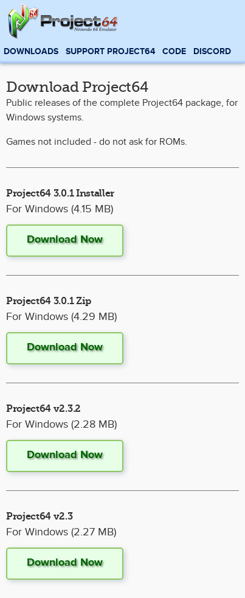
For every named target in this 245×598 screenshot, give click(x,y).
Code (174, 51)
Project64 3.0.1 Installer (60, 193)
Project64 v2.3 (39, 516)
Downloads (31, 51)
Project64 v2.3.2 (43, 408)
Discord (212, 51)
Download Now (65, 239)
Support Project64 (110, 51)
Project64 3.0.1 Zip (48, 301)
